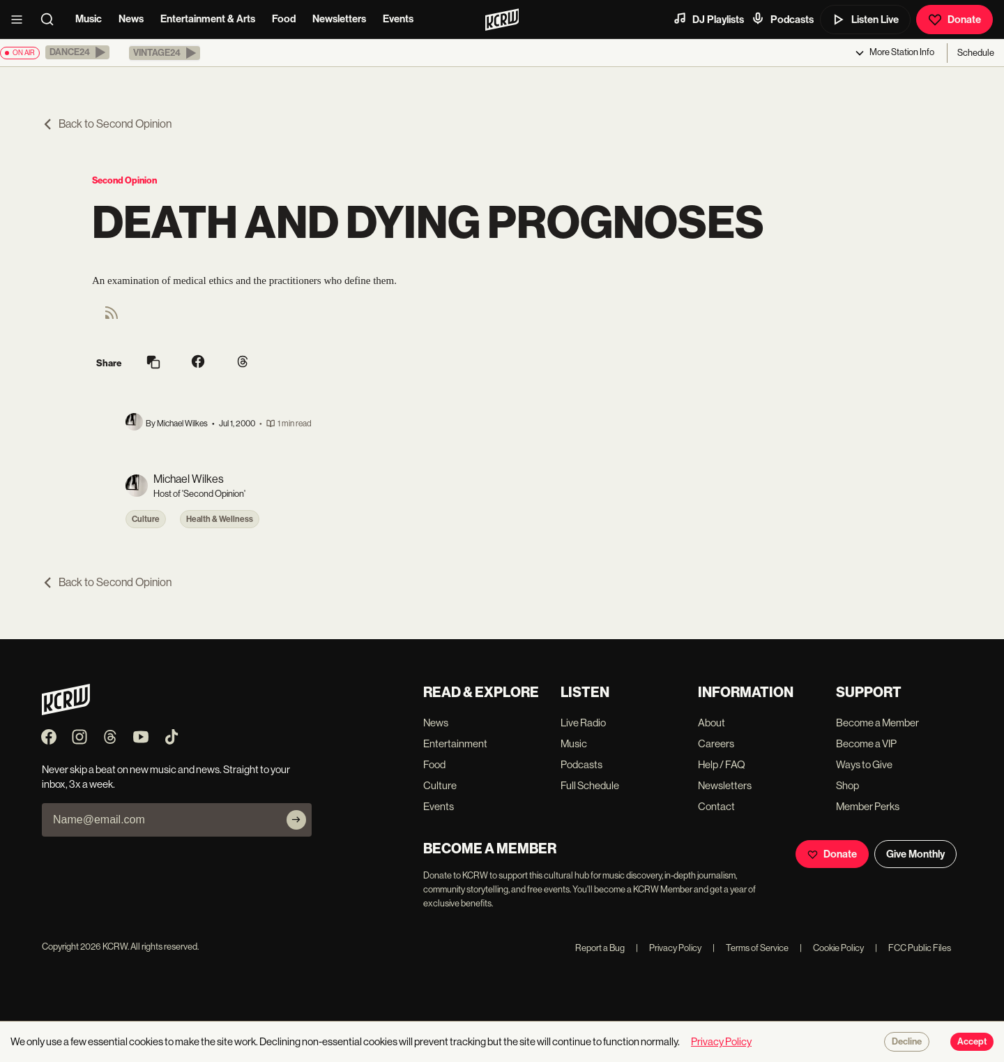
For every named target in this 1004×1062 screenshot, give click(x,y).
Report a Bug (600, 948)
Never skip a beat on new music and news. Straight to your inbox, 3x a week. (166, 776)
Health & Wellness (219, 519)
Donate (954, 20)
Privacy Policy (668, 948)
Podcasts (782, 19)
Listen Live (865, 20)
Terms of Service (751, 948)
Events (398, 19)
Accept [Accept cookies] (972, 1041)
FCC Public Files (913, 948)
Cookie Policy (832, 948)
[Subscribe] (296, 820)
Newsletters (339, 19)
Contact (716, 806)
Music (88, 19)
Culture (146, 519)
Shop (847, 785)
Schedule (975, 52)
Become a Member (877, 722)
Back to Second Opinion (107, 123)
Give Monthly (915, 854)
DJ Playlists (708, 19)
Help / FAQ (721, 764)
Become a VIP (866, 743)
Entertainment (455, 743)
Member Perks (867, 806)
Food (284, 19)
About (711, 722)
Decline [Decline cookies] (907, 1041)
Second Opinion (124, 180)
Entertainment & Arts (207, 19)
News (131, 19)
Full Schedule (590, 785)
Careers (716, 743)
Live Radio (583, 722)
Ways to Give (864, 764)
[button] (77, 52)
